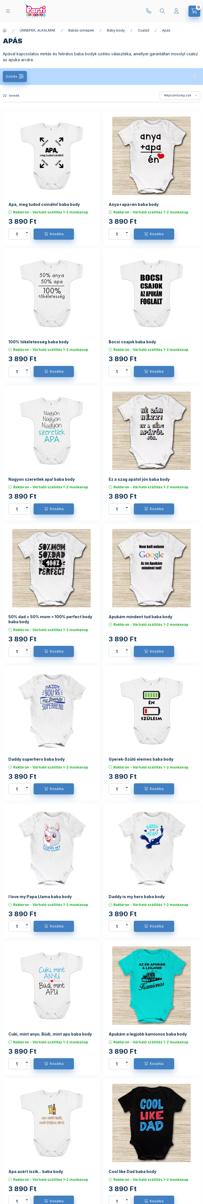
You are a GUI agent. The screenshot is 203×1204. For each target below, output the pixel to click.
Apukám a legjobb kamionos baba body (148, 1034)
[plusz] (27, 232)
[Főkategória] (5, 30)
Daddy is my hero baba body (137, 896)
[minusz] (27, 235)
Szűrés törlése (194, 76)
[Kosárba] (54, 234)
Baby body (116, 30)
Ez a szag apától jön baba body (139, 479)
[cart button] (194, 11)
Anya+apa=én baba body (133, 204)
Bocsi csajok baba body (132, 341)
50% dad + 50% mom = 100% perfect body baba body (50, 619)
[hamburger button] (8, 11)
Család (143, 30)
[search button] (162, 11)
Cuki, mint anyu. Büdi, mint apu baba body (50, 1034)
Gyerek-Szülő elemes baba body (141, 759)
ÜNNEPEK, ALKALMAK (37, 30)
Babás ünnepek (81, 30)
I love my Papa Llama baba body (40, 896)
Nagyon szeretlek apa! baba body (41, 479)
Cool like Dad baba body (132, 1171)
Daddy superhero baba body (36, 759)
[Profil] (176, 11)
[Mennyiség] (16, 234)
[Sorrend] (180, 95)
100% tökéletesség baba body (38, 341)
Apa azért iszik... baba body (35, 1171)
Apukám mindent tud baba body (140, 616)
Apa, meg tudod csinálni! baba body (44, 204)
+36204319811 (148, 11)
